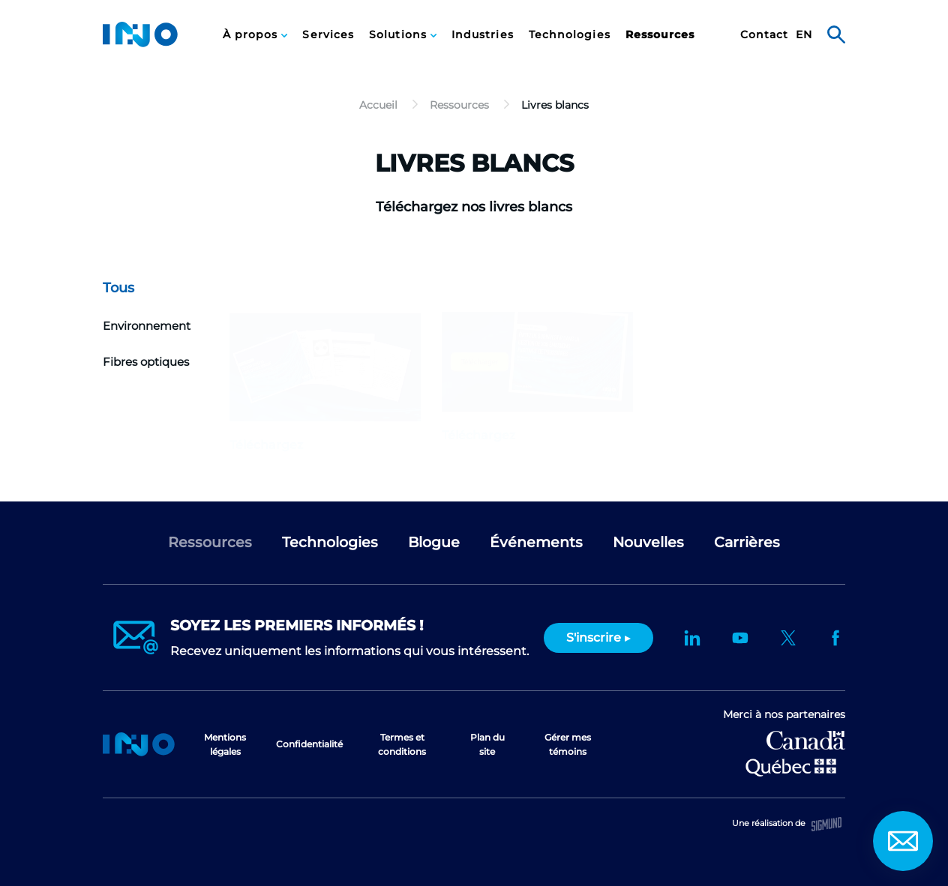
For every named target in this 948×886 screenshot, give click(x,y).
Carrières (747, 542)
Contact (764, 34)
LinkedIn (692, 638)
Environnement (146, 326)
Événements (536, 542)
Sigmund (827, 824)
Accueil (139, 744)
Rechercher (836, 34)
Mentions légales (225, 744)
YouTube (740, 638)
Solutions (399, 34)
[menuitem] (255, 34)
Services (328, 34)
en (804, 34)
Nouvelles (648, 542)
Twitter (788, 637)
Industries (483, 34)
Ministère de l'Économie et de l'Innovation (790, 766)
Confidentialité (309, 744)
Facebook (836, 638)
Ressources (660, 34)
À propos (252, 34)
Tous (118, 288)
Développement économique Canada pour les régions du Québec (805, 740)
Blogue (434, 542)
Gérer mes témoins (567, 744)
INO (140, 34)
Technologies (569, 34)
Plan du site (487, 744)
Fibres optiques (146, 362)
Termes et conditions (402, 744)
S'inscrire (593, 637)
